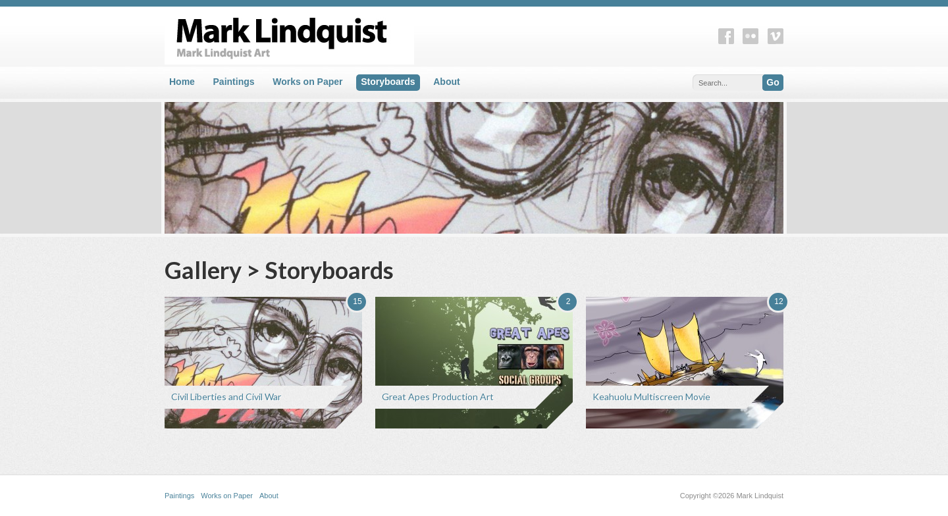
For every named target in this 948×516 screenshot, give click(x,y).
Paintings (234, 81)
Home (182, 81)
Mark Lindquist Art (395, 35)
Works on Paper (307, 81)
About (446, 81)
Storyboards (388, 81)
